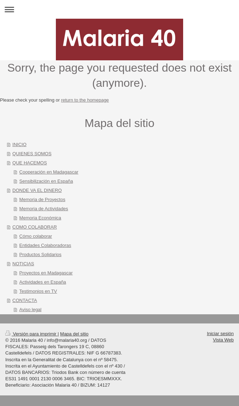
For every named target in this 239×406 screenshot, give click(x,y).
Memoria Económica (40, 217)
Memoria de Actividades (43, 208)
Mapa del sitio (74, 334)
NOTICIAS (23, 263)
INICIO (19, 144)
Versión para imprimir (31, 334)
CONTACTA (24, 300)
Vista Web (223, 340)
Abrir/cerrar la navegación (119, 9)
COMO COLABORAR (34, 227)
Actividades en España (42, 282)
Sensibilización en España (46, 181)
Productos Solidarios (40, 254)
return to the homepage (85, 100)
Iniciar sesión (220, 333)
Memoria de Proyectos (42, 199)
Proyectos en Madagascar (46, 272)
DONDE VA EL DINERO (37, 190)
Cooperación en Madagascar (48, 172)
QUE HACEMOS (29, 162)
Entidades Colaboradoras (45, 245)
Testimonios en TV (38, 291)
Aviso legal (30, 309)
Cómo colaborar (35, 236)
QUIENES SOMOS (32, 153)
